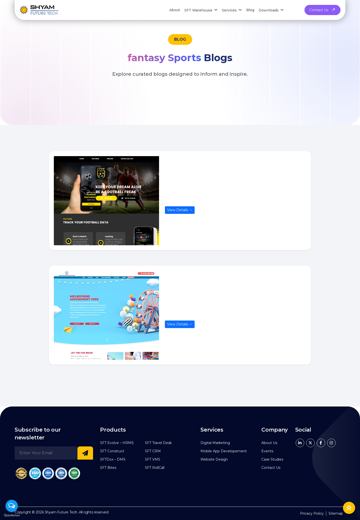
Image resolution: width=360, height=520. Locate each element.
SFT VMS (152, 459)
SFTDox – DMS (112, 459)
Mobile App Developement (223, 451)
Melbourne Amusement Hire (208, 313)
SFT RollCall (154, 467)
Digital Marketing (215, 443)
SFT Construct (112, 451)
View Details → (179, 210)
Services (229, 10)
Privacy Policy (312, 513)
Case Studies (272, 459)
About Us (269, 443)
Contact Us (322, 10)
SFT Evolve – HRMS (117, 443)
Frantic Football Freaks (199, 198)
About (174, 10)
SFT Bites (108, 467)
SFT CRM (153, 451)
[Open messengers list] (12, 506)
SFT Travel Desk (158, 443)
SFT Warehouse (198, 10)
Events (267, 451)
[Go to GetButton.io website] (11, 515)
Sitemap (336, 513)
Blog (250, 10)
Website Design (214, 459)
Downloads (269, 10)
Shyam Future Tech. (61, 512)
